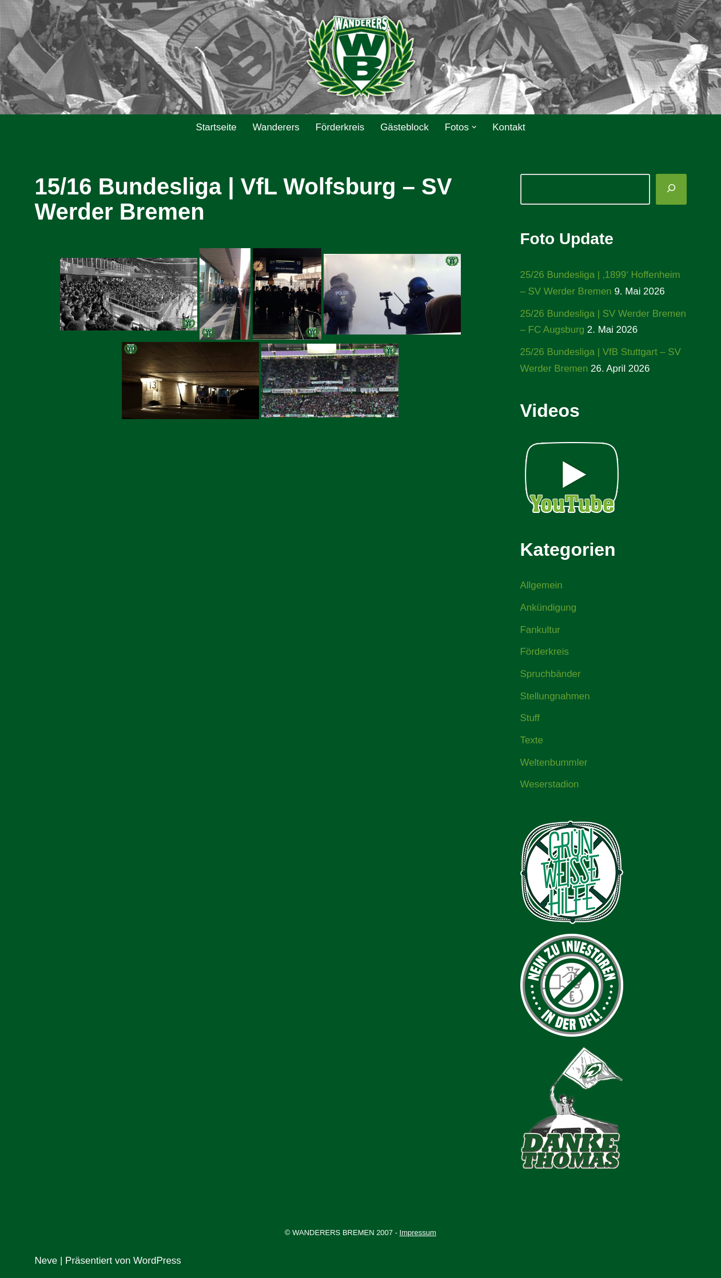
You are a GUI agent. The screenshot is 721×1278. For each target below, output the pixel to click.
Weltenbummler (554, 764)
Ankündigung (548, 608)
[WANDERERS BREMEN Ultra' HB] (361, 57)
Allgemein (541, 586)
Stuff (530, 719)
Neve (46, 1262)
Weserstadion (550, 786)
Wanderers (276, 127)
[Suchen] (671, 189)
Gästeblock (404, 127)
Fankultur (540, 630)
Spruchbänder (550, 675)
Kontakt (509, 127)
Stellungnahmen (555, 697)
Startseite (215, 127)
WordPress (157, 1262)
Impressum (418, 1235)
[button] (474, 127)
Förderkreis (339, 127)
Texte (532, 741)
